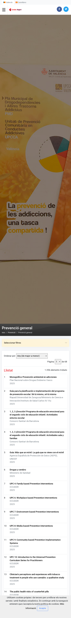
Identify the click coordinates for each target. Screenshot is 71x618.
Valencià (7, 2)
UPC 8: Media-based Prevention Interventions (31, 526)
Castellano (20, 2)
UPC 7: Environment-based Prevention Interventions (34, 511)
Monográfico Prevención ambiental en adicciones (33, 377)
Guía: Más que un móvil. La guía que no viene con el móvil (37, 452)
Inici (3, 333)
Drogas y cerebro (18, 469)
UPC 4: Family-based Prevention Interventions (31, 483)
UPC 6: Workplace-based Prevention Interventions (33, 497)
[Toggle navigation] (4, 10)
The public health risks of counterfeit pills (29, 591)
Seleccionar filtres (35, 343)
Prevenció (11, 333)
